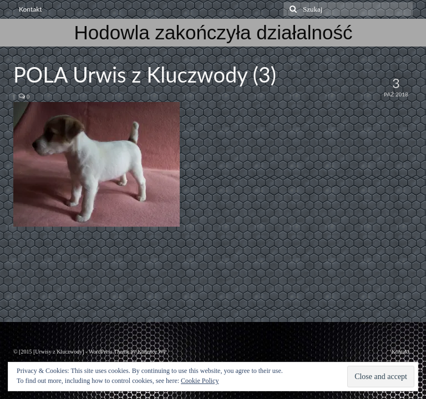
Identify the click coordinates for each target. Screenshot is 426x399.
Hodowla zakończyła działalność (213, 32)
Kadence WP (152, 352)
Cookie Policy (200, 381)
